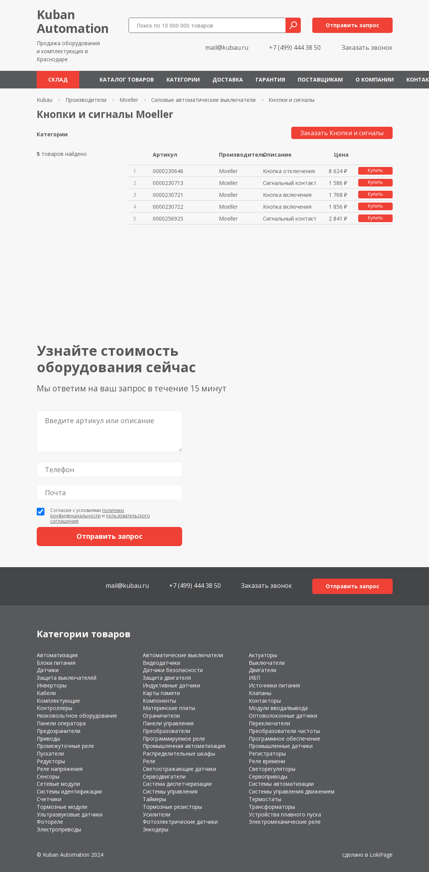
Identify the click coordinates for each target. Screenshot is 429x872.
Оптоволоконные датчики (283, 715)
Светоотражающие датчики (179, 768)
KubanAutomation (73, 21)
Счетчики (49, 799)
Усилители (156, 814)
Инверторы (52, 685)
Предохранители (58, 731)
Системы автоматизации (281, 783)
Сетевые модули (58, 783)
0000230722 (168, 206)
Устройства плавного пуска (285, 814)
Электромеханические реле (285, 821)
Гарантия (270, 79)
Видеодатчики (161, 662)
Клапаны (260, 693)
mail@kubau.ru (226, 47)
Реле (149, 761)
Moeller (128, 99)
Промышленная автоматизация (184, 745)
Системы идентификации (69, 791)
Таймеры (154, 799)
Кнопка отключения (289, 171)
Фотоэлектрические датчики (180, 821)
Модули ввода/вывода (278, 708)
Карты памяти (161, 693)
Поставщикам (320, 79)
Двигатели (262, 670)
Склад (58, 79)
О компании (375, 79)
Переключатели (269, 723)
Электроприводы (59, 829)
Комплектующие (58, 700)
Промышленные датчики (281, 745)
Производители (85, 99)
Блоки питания (56, 662)
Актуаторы (263, 655)
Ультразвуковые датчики (70, 814)
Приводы (48, 738)
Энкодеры (155, 829)
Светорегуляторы (272, 768)
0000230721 (168, 194)
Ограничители (161, 715)
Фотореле (50, 821)
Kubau (44, 99)
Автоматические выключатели (183, 655)
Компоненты (159, 700)
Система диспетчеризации (177, 783)
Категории (183, 79)
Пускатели (50, 753)
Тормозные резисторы (172, 806)
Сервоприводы (268, 776)
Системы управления (170, 791)
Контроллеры (54, 708)
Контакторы (265, 700)
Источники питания (274, 685)
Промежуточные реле (65, 745)
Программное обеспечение (284, 738)
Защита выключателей (66, 677)
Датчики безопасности (173, 670)
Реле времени (267, 761)
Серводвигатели (164, 776)
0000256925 (168, 218)
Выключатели (267, 662)
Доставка (227, 79)
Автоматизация (57, 655)
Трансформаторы (272, 806)
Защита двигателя (167, 677)
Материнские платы (169, 708)
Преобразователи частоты (284, 731)
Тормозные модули (62, 806)
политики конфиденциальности (87, 513)
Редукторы (51, 761)
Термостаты (265, 799)
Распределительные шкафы (179, 753)
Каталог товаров (127, 79)
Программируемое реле (174, 738)
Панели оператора (61, 723)
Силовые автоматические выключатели (203, 99)
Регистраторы (267, 753)
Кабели (46, 693)
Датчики (48, 670)
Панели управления (168, 723)
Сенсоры (48, 776)
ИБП (254, 677)
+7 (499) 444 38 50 (295, 47)
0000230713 (168, 183)
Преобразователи (166, 731)
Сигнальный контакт (289, 183)
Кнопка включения (287, 194)
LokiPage (381, 854)
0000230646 (168, 171)
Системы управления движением (291, 791)
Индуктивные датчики (171, 685)
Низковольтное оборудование (77, 715)
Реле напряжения (60, 768)
